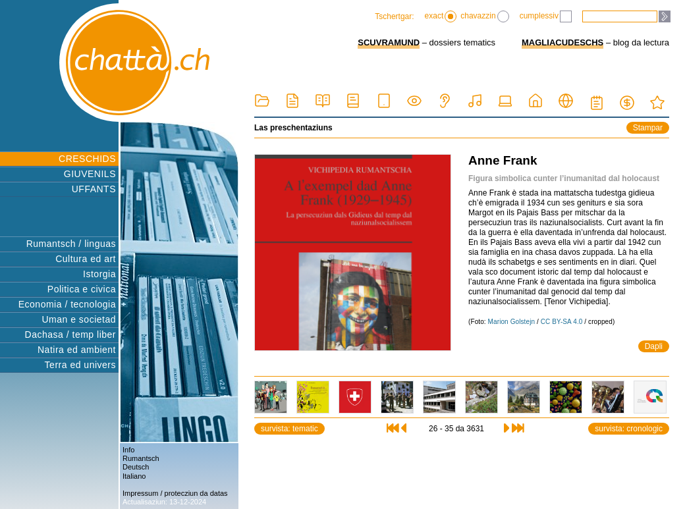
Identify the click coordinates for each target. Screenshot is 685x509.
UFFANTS (94, 189)
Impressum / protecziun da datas (175, 493)
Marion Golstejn (511, 321)
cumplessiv (546, 16)
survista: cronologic (629, 428)
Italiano (134, 476)
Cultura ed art (85, 259)
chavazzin (484, 16)
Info (128, 450)
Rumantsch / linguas (71, 243)
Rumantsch (141, 458)
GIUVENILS (90, 174)
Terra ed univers (80, 365)
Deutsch (136, 467)
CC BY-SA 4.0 (562, 321)
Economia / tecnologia (67, 304)
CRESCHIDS (87, 158)
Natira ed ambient (77, 349)
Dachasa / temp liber (70, 334)
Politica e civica (81, 289)
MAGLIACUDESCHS (562, 42)
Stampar (648, 127)
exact (441, 16)
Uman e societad (78, 319)
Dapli (654, 346)
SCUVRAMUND (389, 42)
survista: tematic (289, 428)
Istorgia (99, 274)
